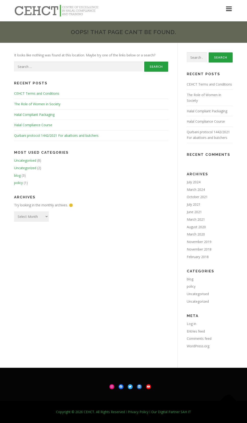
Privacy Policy (138, 412)
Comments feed (199, 338)
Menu (229, 9)
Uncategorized (25, 168)
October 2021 (197, 197)
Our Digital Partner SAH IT (171, 412)
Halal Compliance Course (33, 125)
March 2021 (196, 219)
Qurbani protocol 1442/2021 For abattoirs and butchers (56, 135)
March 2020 (196, 234)
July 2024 (193, 182)
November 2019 (199, 241)
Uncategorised (25, 160)
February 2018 (198, 257)
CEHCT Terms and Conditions (36, 93)
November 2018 (199, 249)
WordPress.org (198, 346)
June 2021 (194, 212)
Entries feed (196, 331)
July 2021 (193, 204)
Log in (191, 323)
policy (18, 182)
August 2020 (196, 227)
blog (17, 175)
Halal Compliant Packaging (34, 114)
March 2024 (196, 189)
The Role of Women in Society (37, 104)
